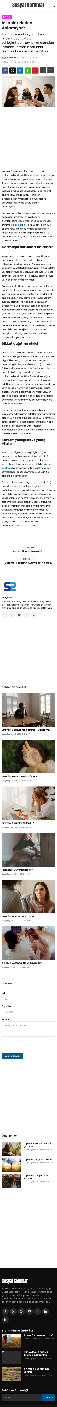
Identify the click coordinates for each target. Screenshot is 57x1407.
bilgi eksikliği (19, 224)
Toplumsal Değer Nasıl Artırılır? (35, 1177)
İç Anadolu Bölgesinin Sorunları (36, 1370)
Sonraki (28, 559)
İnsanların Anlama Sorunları (18, 916)
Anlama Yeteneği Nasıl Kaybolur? (22, 963)
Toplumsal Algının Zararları (38, 1159)
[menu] (3, 5)
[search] (53, 5)
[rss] (5, 1319)
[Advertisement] (28, 137)
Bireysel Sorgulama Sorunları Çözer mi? (26, 730)
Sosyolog (7, 597)
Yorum (5, 1019)
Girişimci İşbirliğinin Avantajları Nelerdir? (28, 562)
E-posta (6, 1006)
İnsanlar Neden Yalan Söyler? (19, 776)
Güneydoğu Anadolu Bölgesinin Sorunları (35, 1354)
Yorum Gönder (12, 1055)
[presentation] (24, 1045)
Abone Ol (48, 1397)
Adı (3, 993)
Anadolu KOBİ (29, 1339)
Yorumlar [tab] (8, 983)
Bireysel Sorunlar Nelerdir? (18, 823)
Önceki (28, 547)
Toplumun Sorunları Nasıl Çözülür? (37, 1145)
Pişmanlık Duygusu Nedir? (28, 551)
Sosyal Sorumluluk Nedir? (38, 1335)
